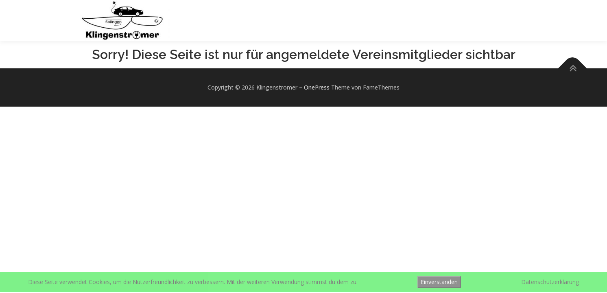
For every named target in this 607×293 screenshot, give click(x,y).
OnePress (317, 87)
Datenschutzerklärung (550, 282)
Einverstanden (439, 282)
